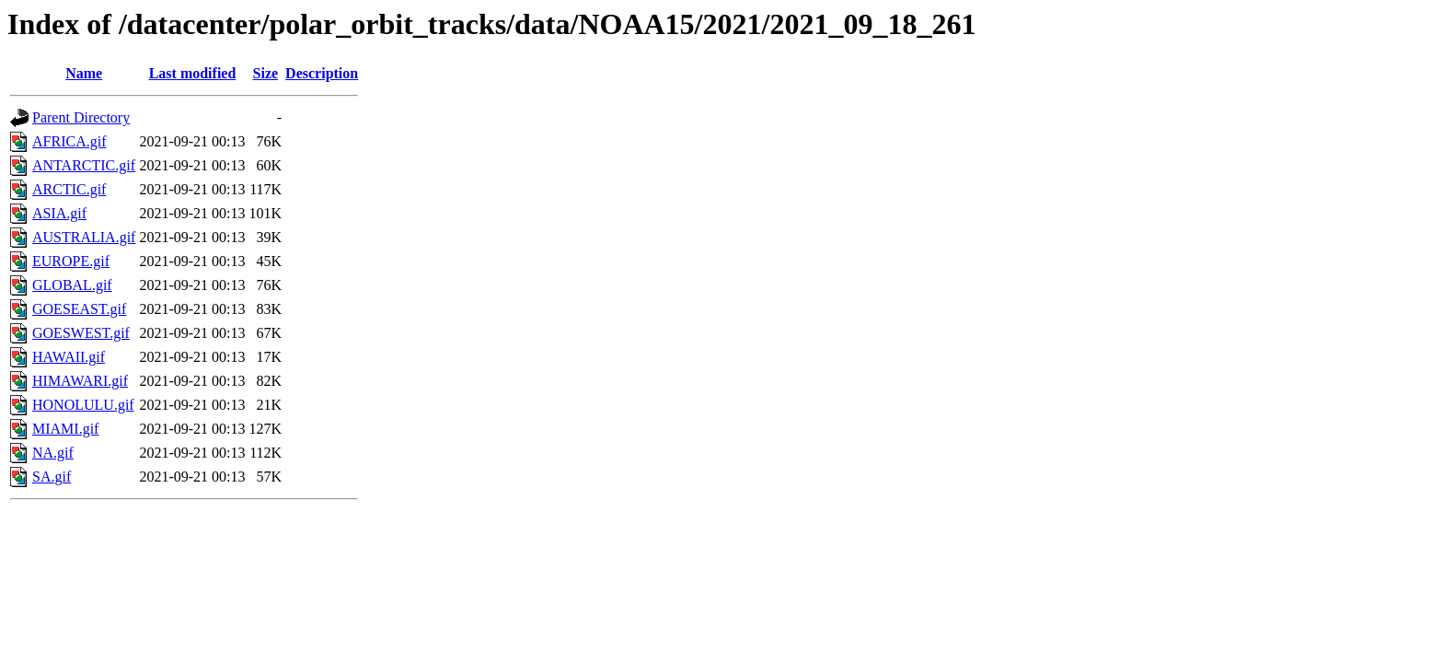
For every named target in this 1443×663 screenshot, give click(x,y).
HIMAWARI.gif (80, 381)
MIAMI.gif (65, 428)
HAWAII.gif (68, 357)
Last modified (193, 73)
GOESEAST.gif (79, 309)
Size (266, 73)
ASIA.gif (59, 213)
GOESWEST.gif (81, 333)
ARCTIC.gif (69, 189)
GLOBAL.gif (72, 285)
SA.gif (51, 476)
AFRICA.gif (69, 141)
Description (321, 73)
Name (83, 73)
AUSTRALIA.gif (83, 237)
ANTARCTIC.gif (83, 165)
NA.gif (53, 452)
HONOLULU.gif (83, 405)
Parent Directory (81, 117)
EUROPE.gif (71, 261)
